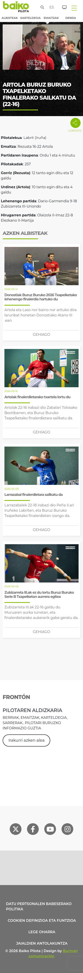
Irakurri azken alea (26, 740)
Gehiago (41, 334)
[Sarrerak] (62, 6)
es (50, 7)
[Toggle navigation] (74, 8)
